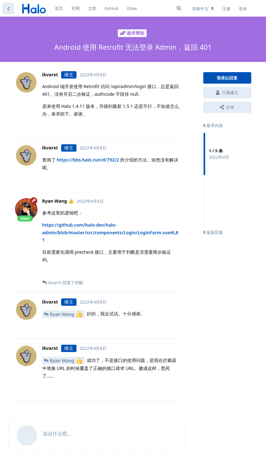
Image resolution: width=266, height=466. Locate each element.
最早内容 (213, 125)
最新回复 (213, 232)
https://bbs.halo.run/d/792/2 (88, 160)
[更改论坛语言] (203, 8)
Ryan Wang (66, 314)
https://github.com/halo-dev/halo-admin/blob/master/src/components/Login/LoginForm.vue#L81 (110, 232)
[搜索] (179, 8)
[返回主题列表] (8, 8)
